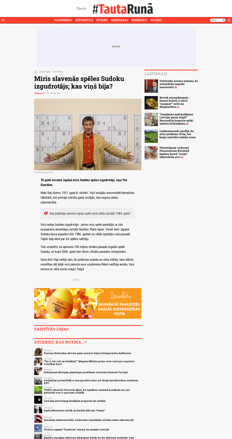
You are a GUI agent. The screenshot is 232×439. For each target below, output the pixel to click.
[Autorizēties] (229, 20)
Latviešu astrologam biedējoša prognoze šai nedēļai (75, 400)
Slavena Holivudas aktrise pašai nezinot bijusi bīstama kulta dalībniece (87, 353)
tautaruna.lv (39, 93)
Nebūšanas (119, 20)
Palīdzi (156, 20)
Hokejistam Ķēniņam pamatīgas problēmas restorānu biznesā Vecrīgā (86, 372)
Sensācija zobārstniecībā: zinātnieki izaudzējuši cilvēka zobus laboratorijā (89, 420)
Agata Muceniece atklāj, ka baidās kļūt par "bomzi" (74, 410)
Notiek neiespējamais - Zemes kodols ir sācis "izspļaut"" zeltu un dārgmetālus (174, 102)
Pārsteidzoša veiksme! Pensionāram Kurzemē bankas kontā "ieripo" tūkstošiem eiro (174, 152)
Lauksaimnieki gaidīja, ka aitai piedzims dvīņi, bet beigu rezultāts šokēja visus (177, 134)
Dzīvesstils (84, 20)
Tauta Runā (44, 71)
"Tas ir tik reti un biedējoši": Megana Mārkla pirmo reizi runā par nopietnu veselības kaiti (89, 363)
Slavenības (63, 20)
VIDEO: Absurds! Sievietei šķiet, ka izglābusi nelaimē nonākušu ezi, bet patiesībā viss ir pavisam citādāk (87, 391)
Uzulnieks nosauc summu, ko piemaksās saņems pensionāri (178, 84)
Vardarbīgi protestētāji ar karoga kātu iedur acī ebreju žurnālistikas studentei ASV (91, 382)
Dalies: (76, 280)
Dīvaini (102, 20)
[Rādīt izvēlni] (3, 20)
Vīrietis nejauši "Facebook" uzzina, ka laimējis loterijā (76, 429)
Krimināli (139, 20)
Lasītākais (156, 73)
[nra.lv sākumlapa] (81, 8)
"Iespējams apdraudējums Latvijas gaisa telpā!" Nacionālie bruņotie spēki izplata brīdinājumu (176, 119)
